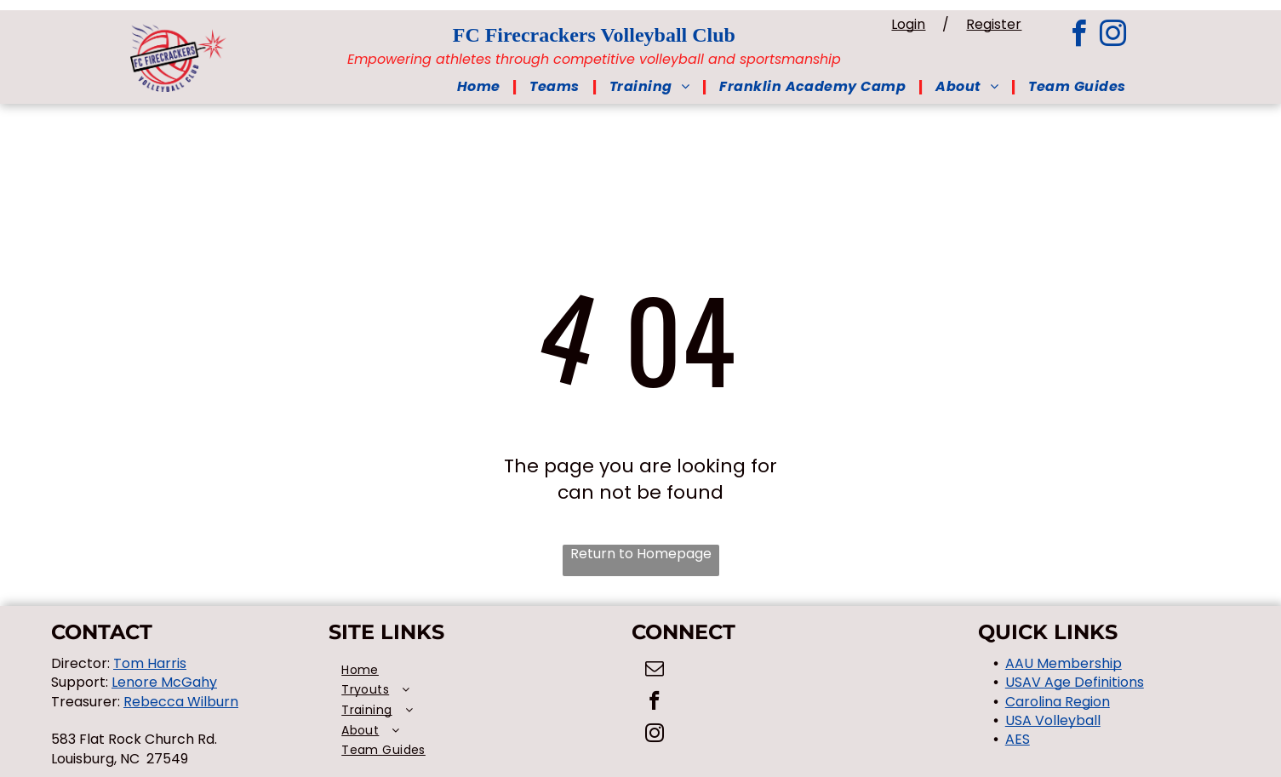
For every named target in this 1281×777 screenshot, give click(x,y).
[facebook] (1079, 36)
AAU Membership (1063, 663)
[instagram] (1113, 36)
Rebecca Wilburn (180, 701)
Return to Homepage (641, 554)
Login (957, 24)
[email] (654, 670)
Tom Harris (149, 663)
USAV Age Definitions (1074, 682)
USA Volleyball (1053, 720)
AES (1017, 739)
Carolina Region (1057, 701)
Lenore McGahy (164, 682)
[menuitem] (481, 87)
